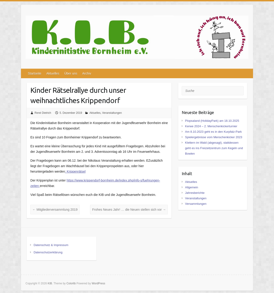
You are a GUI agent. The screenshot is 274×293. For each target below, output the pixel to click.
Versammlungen (196, 203)
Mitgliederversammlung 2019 (55, 209)
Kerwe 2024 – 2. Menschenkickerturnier (211, 126)
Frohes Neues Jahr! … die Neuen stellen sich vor (129, 209)
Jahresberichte (194, 192)
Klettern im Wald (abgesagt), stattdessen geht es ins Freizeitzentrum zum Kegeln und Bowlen (214, 148)
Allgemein (191, 187)
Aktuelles (52, 73)
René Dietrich (43, 112)
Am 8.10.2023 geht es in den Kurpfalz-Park (213, 131)
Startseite (34, 73)
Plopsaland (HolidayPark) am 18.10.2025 (212, 120)
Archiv (86, 73)
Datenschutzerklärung (48, 252)
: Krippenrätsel (75, 171)
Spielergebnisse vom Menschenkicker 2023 (213, 137)
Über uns (70, 73)
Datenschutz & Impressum (51, 245)
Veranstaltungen (112, 112)
